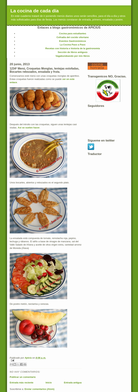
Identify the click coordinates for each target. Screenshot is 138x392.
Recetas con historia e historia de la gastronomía (72, 48)
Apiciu (28, 357)
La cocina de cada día (34, 10)
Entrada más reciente (21, 382)
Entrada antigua (73, 382)
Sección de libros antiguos (72, 52)
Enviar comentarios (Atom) (39, 389)
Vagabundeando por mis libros (73, 56)
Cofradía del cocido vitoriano (72, 37)
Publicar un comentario (23, 377)
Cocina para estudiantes (72, 33)
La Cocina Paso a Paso (72, 44)
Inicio (49, 382)
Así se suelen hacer (29, 127)
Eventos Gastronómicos (72, 41)
